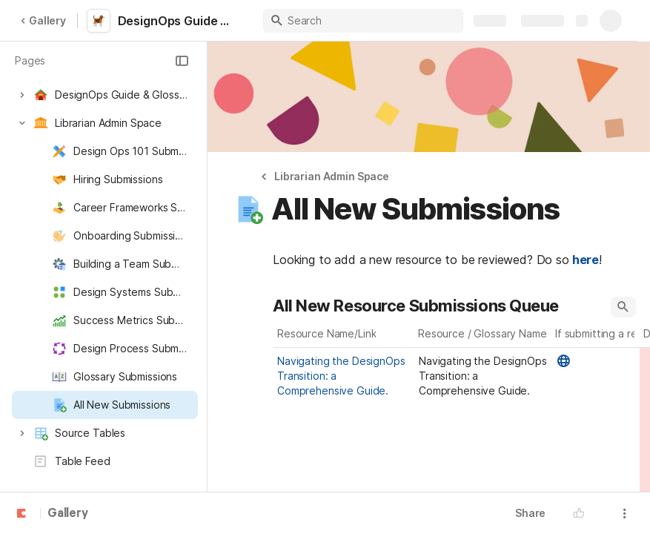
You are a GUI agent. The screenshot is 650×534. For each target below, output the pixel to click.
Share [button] (530, 513)
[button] (181, 60)
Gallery (43, 20)
